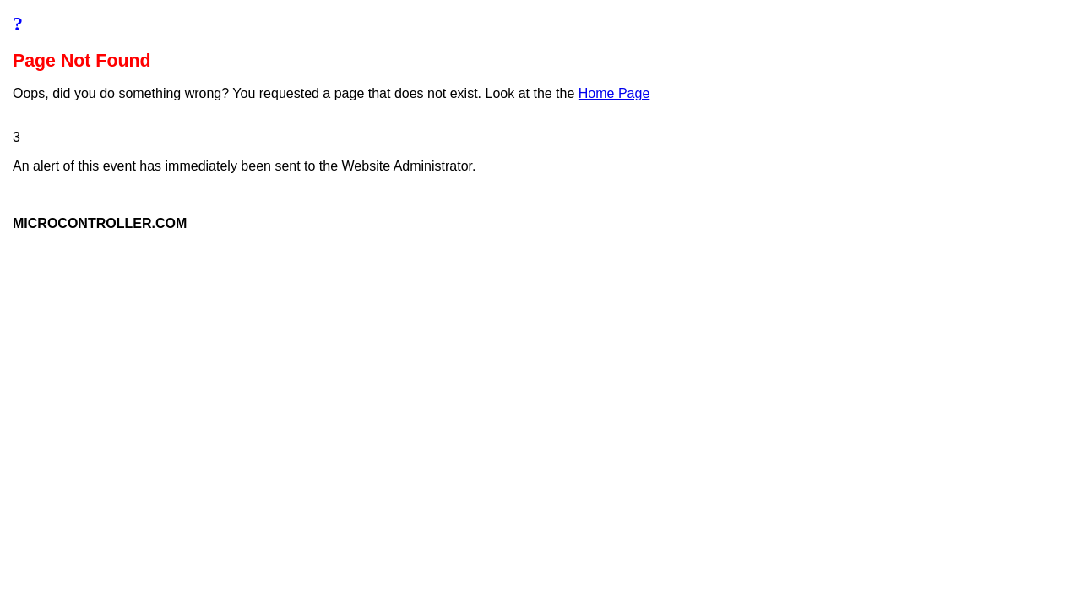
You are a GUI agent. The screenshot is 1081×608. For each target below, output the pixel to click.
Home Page (614, 93)
